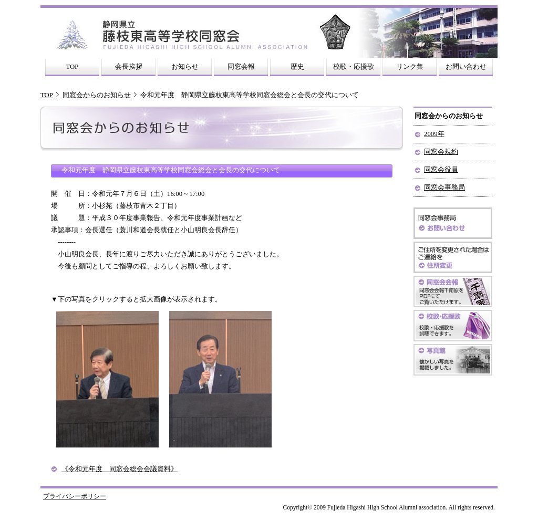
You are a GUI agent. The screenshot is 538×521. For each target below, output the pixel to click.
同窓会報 (241, 66)
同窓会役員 (441, 169)
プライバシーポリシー (74, 496)
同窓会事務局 (444, 187)
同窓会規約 (441, 151)
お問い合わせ (466, 66)
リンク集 (409, 66)
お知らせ (185, 66)
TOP (72, 66)
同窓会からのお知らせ (97, 95)
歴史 (297, 66)
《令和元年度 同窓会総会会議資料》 (119, 469)
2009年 (434, 134)
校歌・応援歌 (353, 66)
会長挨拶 (128, 66)
